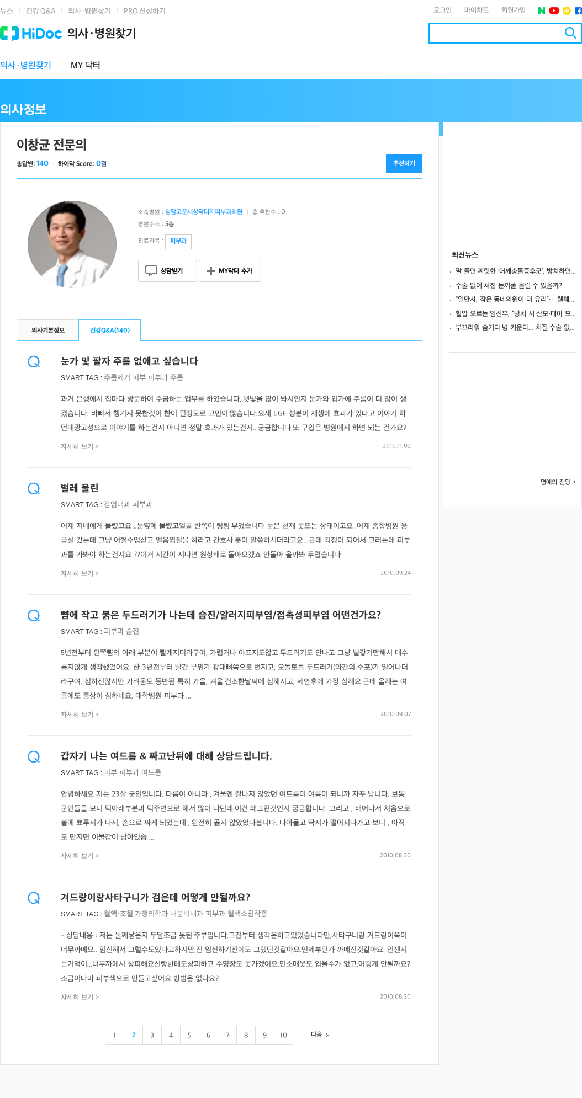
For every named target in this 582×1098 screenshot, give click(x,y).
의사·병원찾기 (89, 11)
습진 (132, 631)
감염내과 (117, 504)
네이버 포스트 (542, 11)
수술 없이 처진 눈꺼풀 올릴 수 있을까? (509, 285)
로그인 (442, 10)
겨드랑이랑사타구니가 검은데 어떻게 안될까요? (155, 898)
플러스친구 (567, 11)
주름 (176, 377)
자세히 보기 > (80, 447)
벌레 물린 (80, 488)
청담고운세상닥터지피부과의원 (203, 212)
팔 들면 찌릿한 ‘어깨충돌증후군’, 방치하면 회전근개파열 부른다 (516, 271)
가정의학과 (151, 914)
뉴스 (6, 11)
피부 (139, 377)
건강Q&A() (110, 331)
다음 (316, 1035)
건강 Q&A (40, 11)
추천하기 (404, 163)
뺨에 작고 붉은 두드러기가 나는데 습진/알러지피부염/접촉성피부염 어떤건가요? (221, 615)
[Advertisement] (512, 177)
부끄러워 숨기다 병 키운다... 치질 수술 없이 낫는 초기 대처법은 (516, 327)
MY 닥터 (85, 66)
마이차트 (476, 10)
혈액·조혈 (118, 914)
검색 (570, 33)
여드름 (151, 772)
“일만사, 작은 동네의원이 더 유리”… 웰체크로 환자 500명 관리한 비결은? (516, 299)
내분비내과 (186, 914)
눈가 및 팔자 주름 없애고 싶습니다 (129, 361)
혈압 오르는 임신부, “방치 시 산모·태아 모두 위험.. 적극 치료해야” (516, 314)
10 (283, 1035)
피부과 (158, 377)
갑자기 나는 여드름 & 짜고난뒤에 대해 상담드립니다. (166, 757)
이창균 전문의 (51, 145)
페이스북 (578, 11)
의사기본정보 (48, 331)
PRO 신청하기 (145, 11)
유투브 (554, 11)
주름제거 (117, 377)
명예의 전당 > (558, 482)
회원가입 (513, 10)
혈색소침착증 (247, 914)
